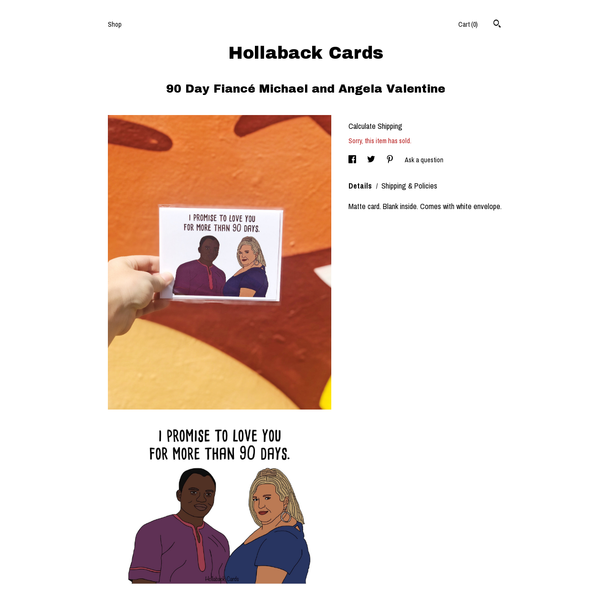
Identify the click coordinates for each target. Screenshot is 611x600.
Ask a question (424, 160)
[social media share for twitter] (372, 160)
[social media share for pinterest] (390, 160)
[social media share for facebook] (353, 160)
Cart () (468, 24)
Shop (115, 24)
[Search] (497, 25)
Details (361, 185)
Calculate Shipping (375, 126)
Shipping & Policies (409, 185)
